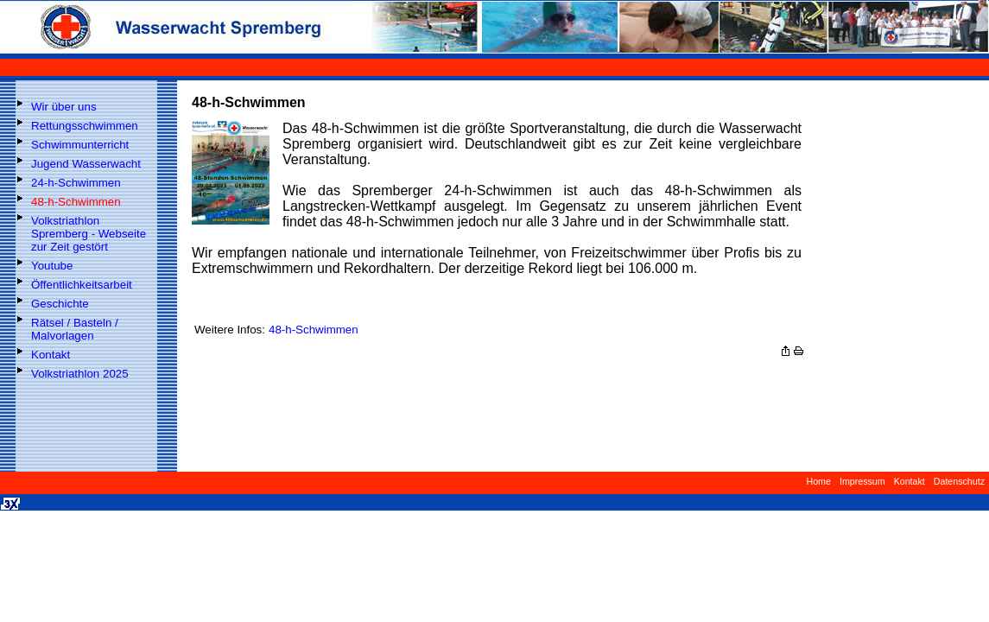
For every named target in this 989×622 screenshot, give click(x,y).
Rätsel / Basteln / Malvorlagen (74, 329)
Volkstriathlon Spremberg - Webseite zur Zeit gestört (88, 233)
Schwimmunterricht (80, 144)
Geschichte (60, 303)
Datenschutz (959, 481)
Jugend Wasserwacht (86, 163)
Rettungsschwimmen (84, 125)
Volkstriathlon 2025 (80, 373)
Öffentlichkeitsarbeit (81, 284)
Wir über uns (64, 106)
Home (818, 481)
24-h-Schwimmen (76, 182)
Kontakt (50, 354)
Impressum (862, 481)
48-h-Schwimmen (76, 201)
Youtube (52, 265)
